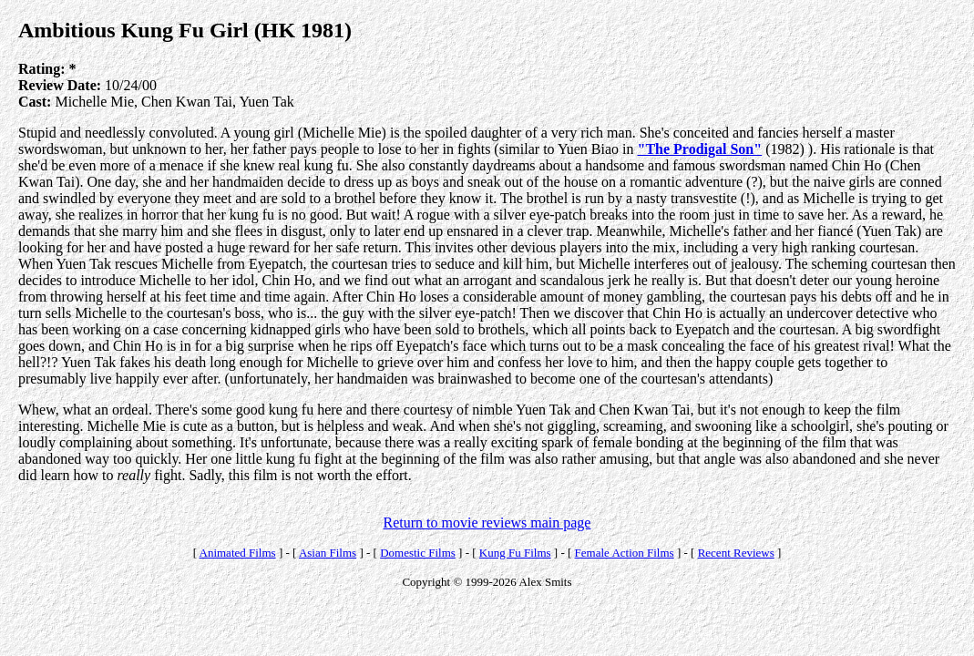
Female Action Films (624, 552)
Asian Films (327, 552)
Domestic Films (418, 552)
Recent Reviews (736, 552)
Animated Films (238, 552)
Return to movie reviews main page (487, 522)
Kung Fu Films (515, 552)
